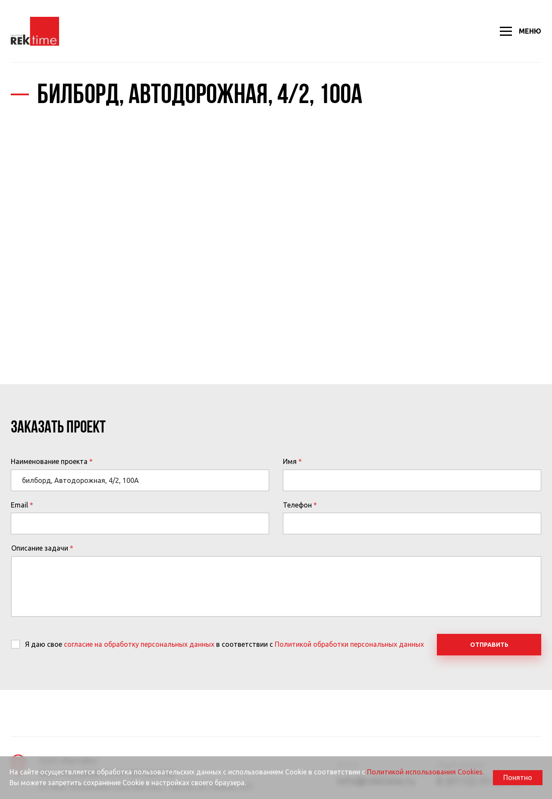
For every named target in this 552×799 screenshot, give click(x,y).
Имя (290, 461)
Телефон (297, 505)
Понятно (517, 777)
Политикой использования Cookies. (425, 772)
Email (19, 505)
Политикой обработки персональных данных (349, 644)
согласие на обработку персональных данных (139, 644)
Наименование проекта (49, 461)
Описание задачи (39, 548)
